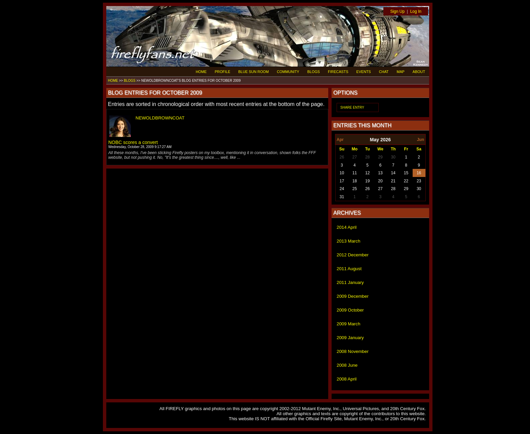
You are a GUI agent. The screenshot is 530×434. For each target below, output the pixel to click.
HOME (201, 72)
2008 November (353, 351)
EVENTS (363, 72)
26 (342, 157)
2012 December (353, 254)
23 (419, 181)
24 (342, 188)
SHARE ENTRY (352, 107)
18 (354, 181)
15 (406, 173)
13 (380, 173)
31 (342, 196)
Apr (340, 139)
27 (354, 157)
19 (367, 181)
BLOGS (313, 72)
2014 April (346, 227)
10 (342, 173)
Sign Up (397, 11)
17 (342, 181)
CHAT (384, 72)
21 (393, 181)
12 (367, 173)
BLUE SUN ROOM (253, 72)
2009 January (350, 337)
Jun (420, 139)
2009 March (348, 323)
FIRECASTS (338, 72)
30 (393, 157)
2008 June (347, 365)
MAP (400, 72)
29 (380, 157)
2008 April (346, 379)
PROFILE (222, 72)
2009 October (350, 310)
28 (367, 157)
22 (406, 181)
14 (393, 173)
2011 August (349, 268)
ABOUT (419, 72)
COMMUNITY (288, 72)
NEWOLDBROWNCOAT (160, 117)
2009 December (353, 296)
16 (419, 173)
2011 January (350, 282)
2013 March (348, 241)
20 (380, 181)
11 (354, 173)
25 (354, 188)
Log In (415, 11)
